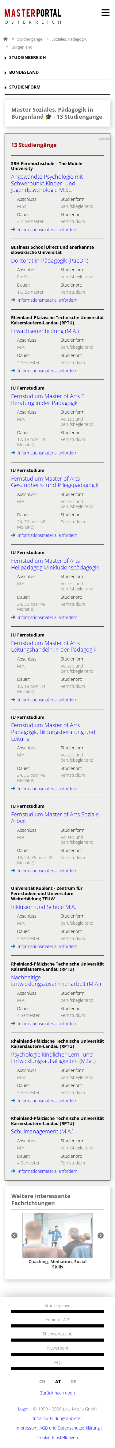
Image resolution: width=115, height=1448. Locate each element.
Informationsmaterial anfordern (44, 229)
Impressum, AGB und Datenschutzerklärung (58, 1428)
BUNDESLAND (24, 72)
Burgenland (22, 47)
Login (23, 1409)
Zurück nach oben (57, 1393)
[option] (57, 1241)
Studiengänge (29, 39)
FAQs (57, 1362)
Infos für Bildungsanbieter (57, 1418)
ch (42, 1381)
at (58, 1381)
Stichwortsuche (57, 1334)
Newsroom (57, 1348)
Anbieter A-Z (58, 1320)
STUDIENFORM (24, 87)
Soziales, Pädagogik (69, 39)
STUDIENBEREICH (27, 57)
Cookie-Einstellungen (57, 1437)
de (73, 1381)
